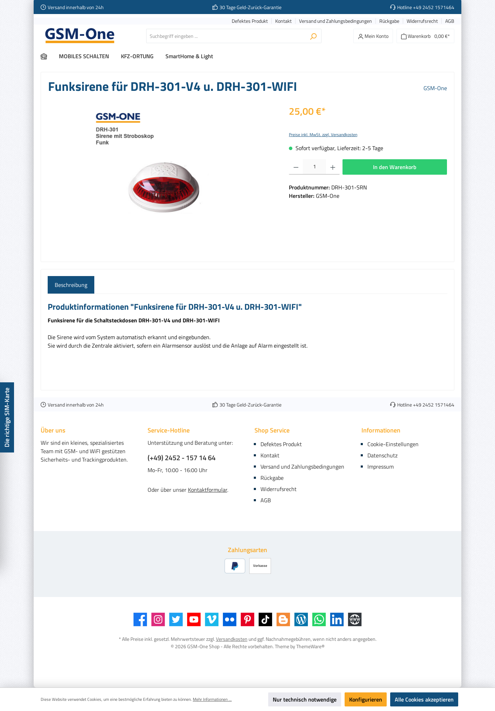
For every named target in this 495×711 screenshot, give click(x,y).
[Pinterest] (247, 619)
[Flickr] (229, 619)
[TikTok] (265, 619)
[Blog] (301, 619)
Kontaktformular (207, 489)
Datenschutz (382, 455)
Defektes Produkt (250, 21)
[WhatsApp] (319, 619)
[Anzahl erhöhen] (333, 167)
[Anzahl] (314, 167)
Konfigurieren (365, 699)
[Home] (50, 56)
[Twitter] (176, 619)
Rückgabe (389, 21)
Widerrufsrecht (422, 21)
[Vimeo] (211, 619)
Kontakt (283, 21)
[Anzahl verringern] (296, 167)
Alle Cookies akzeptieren (424, 699)
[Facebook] (140, 619)
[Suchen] (313, 36)
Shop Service (272, 430)
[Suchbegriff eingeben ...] (225, 36)
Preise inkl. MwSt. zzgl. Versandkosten (323, 134)
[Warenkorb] (425, 36)
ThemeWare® (310, 646)
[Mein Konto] (373, 36)
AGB (449, 21)
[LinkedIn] (336, 619)
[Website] (354, 619)
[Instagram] (158, 619)
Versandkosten (232, 639)
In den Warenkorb (394, 167)
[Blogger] (283, 619)
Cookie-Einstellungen (393, 444)
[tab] (71, 285)
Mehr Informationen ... (212, 699)
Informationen (380, 430)
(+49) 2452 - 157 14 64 (182, 457)
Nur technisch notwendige (305, 699)
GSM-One (435, 88)
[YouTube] (193, 619)
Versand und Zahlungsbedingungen (335, 21)
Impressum (380, 466)
